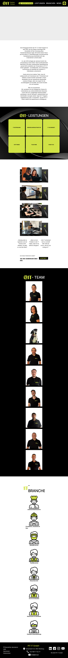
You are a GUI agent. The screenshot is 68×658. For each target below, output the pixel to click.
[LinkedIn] (50, 648)
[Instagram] (58, 648)
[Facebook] (54, 648)
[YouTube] (63, 648)
